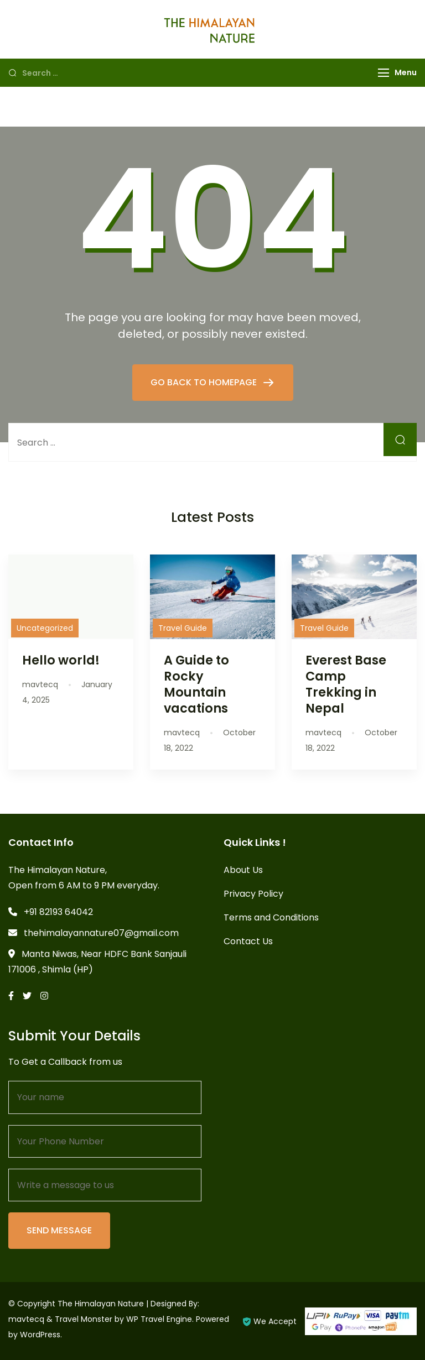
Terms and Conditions (271, 917)
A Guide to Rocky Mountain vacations (196, 684)
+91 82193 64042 (58, 912)
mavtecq (26, 1319)
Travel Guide (182, 628)
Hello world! (61, 660)
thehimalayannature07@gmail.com (101, 933)
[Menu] (383, 73)
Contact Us (248, 941)
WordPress (40, 1334)
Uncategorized (45, 628)
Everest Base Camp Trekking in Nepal (345, 684)
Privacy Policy (253, 893)
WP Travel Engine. (160, 1319)
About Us (243, 870)
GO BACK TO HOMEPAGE (205, 382)
